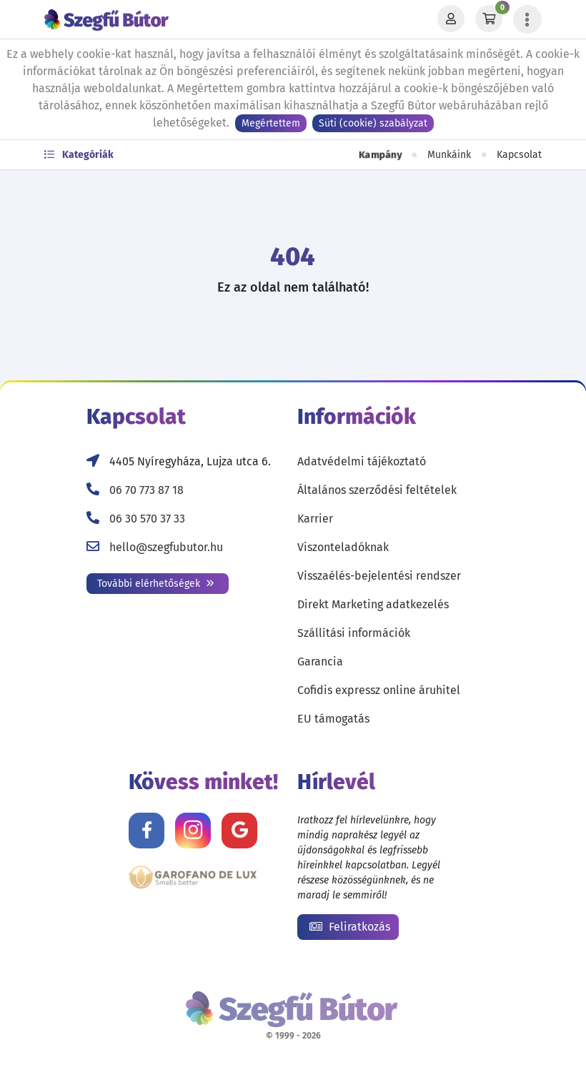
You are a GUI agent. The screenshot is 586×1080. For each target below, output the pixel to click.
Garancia (320, 661)
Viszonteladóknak (343, 547)
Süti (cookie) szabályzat (373, 123)
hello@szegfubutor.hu (166, 547)
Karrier (315, 518)
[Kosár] (488, 19)
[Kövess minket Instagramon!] (193, 830)
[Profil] (451, 19)
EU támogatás (333, 718)
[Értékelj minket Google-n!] (239, 830)
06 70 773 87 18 (146, 490)
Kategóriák (79, 155)
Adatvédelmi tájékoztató (361, 461)
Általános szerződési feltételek (377, 490)
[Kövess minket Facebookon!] (146, 830)
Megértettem (271, 123)
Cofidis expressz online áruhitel (378, 690)
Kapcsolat (519, 155)
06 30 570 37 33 (147, 518)
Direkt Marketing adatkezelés (373, 604)
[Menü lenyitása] (527, 19)
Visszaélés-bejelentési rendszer (379, 576)
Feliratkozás (349, 926)
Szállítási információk (353, 633)
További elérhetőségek (155, 584)
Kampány (380, 155)
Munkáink (449, 155)
